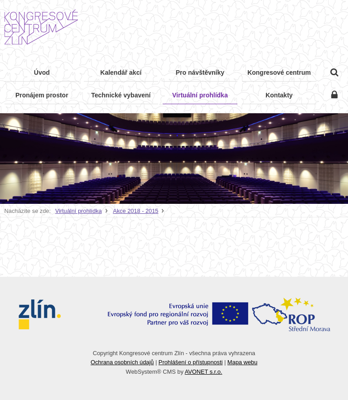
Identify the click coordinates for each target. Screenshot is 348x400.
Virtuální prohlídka (78, 210)
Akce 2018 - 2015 (135, 210)
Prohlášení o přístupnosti (191, 362)
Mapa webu (242, 362)
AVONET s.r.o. (203, 371)
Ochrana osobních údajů (122, 362)
